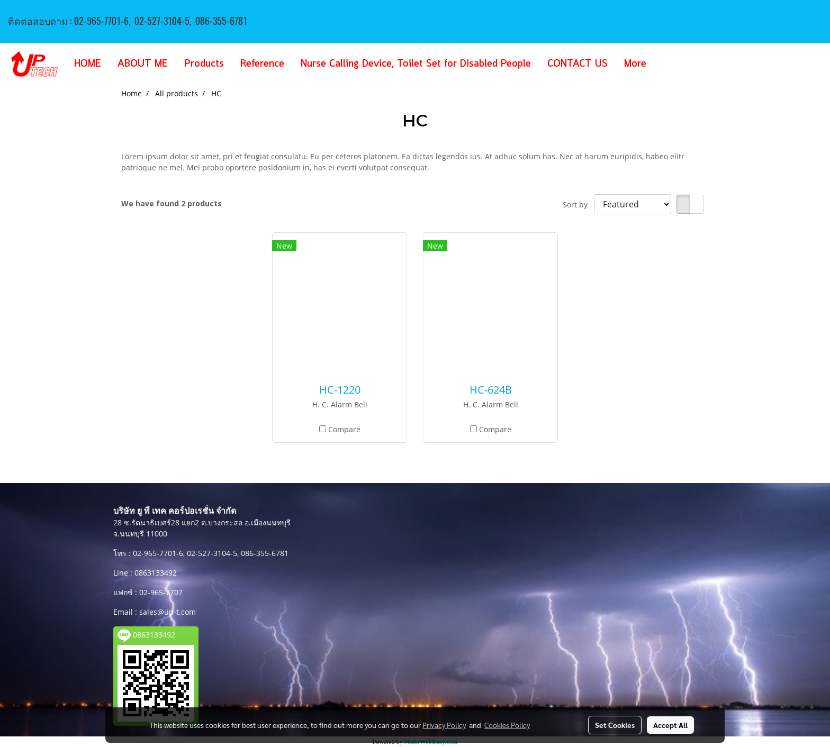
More (635, 64)
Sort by (578, 204)
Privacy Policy (444, 725)
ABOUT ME (143, 64)
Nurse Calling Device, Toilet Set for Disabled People (416, 64)
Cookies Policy (507, 725)
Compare (344, 429)
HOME (87, 64)
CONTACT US (577, 64)
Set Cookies (615, 725)
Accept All (670, 725)
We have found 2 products (171, 203)
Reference (262, 64)
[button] (670, 64)
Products (204, 64)
